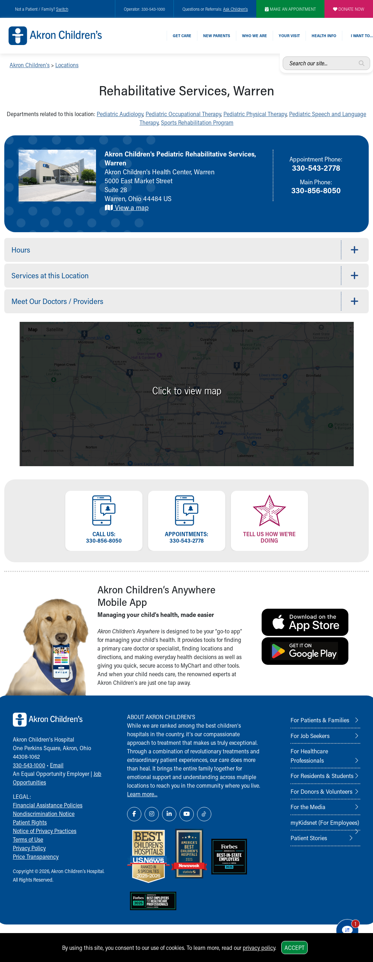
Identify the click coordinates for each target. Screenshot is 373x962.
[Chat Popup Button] (347, 930)
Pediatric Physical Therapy (255, 114)
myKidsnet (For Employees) (325, 822)
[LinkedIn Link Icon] (169, 814)
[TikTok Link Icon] (204, 814)
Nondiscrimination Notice (44, 813)
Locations (67, 65)
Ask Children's (235, 9)
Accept (294, 947)
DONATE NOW (348, 9)
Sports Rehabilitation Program (197, 122)
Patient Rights (30, 822)
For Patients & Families (320, 720)
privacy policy (259, 947)
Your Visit (289, 35)
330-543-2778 (316, 167)
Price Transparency (36, 856)
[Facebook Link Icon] (134, 814)
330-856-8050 (316, 190)
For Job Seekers (310, 735)
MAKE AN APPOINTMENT (290, 9)
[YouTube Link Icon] (187, 814)
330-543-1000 (29, 765)
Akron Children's (30, 65)
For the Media (308, 807)
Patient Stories (309, 838)
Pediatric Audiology (120, 114)
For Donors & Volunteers (321, 791)
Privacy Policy (29, 848)
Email (57, 765)
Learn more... (142, 794)
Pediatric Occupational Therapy (183, 114)
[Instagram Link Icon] (152, 814)
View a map (126, 207)
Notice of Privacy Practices (44, 830)
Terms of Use (28, 839)
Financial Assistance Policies (47, 805)
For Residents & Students (322, 775)
